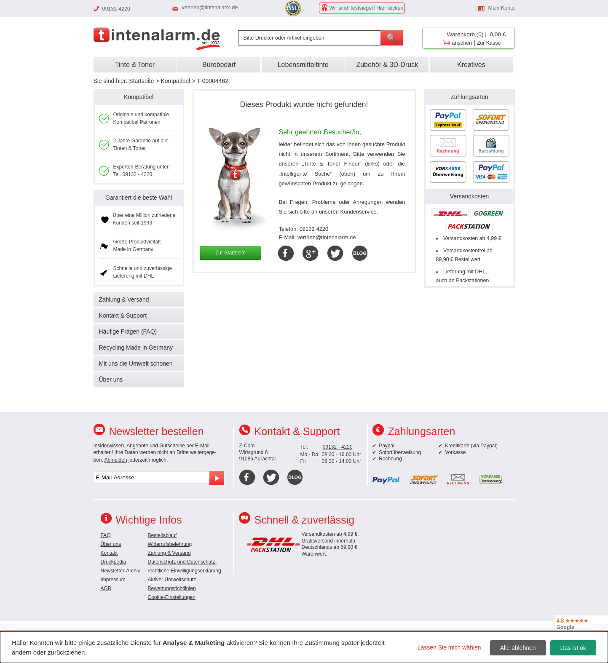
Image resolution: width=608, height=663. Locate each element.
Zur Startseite (230, 253)
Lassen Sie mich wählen (449, 647)
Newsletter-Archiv (120, 571)
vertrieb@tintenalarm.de (210, 8)
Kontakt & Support (123, 315)
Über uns (111, 379)
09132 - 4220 (338, 447)
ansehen (462, 43)
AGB (106, 588)
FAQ (106, 535)
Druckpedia (113, 562)
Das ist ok (573, 647)
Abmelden (115, 460)
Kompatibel (175, 81)
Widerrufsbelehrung (170, 544)
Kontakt (109, 553)
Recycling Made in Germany (136, 347)
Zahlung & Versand (124, 299)
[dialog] (304, 647)
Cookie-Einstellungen (172, 597)
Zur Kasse (489, 43)
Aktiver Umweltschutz (172, 580)
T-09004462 (212, 81)
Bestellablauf (162, 535)
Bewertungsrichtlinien (172, 588)
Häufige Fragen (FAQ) (128, 331)
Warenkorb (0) (465, 34)
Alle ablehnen (518, 647)
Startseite (141, 81)
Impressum (113, 580)
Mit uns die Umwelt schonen (136, 363)
